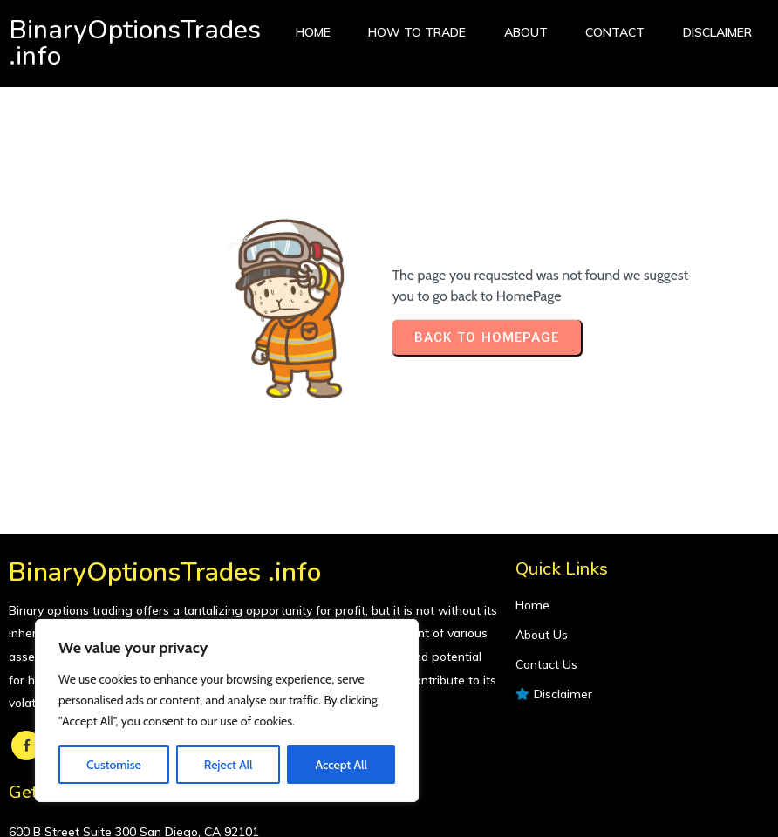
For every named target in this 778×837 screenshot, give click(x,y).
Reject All (228, 764)
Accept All (340, 764)
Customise (113, 764)
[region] (227, 710)
